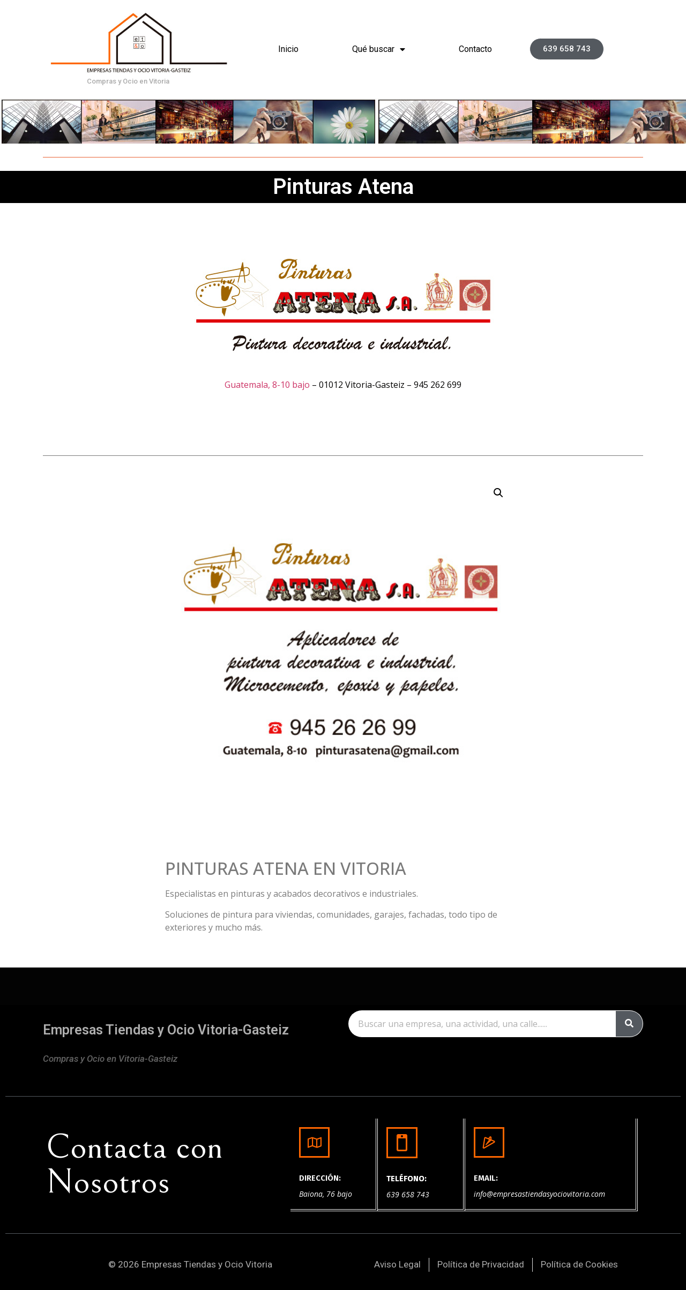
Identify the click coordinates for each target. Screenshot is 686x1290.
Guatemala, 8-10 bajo (267, 385)
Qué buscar (378, 49)
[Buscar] (629, 1024)
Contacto (475, 49)
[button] (567, 49)
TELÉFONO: (406, 1178)
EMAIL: (486, 1178)
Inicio (288, 49)
